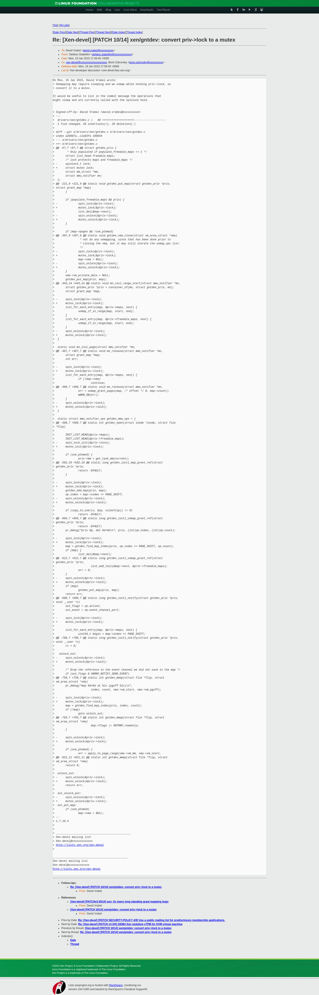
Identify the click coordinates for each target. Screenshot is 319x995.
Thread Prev (87, 32)
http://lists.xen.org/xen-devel (80, 845)
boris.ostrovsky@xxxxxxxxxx (146, 62)
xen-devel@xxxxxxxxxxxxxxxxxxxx (86, 62)
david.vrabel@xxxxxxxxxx (98, 50)
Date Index (118, 32)
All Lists (64, 25)
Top (55, 25)
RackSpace (116, 985)
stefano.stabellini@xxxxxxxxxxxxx (112, 54)
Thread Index (134, 32)
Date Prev (59, 32)
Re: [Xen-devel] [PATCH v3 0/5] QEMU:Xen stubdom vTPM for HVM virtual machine (130, 924)
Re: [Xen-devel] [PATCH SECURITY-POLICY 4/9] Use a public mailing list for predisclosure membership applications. (151, 920)
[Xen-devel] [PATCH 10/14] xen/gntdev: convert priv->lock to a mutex (113, 909)
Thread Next (103, 32)
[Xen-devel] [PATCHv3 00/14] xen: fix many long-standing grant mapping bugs (119, 901)
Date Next (72, 32)
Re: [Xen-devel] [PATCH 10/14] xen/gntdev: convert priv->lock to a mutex (116, 887)
